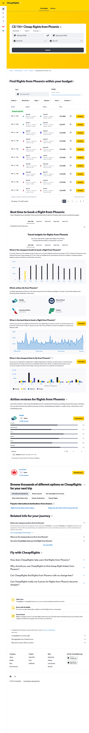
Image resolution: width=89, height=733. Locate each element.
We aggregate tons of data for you (48, 639)
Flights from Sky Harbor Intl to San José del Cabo (63, 508)
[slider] (81, 95)
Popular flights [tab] (53, 498)
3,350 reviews (23, 421)
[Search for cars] (3, 17)
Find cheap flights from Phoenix (22, 533)
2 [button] (68, 201)
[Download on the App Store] (72, 662)
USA (26, 70)
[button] (3, 3)
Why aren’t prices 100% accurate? (48, 642)
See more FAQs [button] (47, 545)
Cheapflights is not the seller (48, 636)
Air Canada (22, 469)
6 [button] (80, 201)
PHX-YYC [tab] (39, 221)
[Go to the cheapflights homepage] (14, 3)
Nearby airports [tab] (37, 493)
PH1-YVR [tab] (30, 221)
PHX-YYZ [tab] (65, 221)
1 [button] (64, 201)
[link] (78, 418)
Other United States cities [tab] (20, 498)
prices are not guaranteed (49, 630)
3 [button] (72, 201)
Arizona (31, 70)
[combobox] (37, 31)
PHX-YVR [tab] (47, 221)
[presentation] (61, 27)
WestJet (21, 415)
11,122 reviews (24, 475)
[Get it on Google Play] (72, 658)
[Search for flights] (3, 9)
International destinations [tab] (20, 493)
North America (18, 70)
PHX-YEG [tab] (56, 221)
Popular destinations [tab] (38, 498)
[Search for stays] (3, 13)
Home (11, 70)
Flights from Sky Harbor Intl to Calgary (22, 508)
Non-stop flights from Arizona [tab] (55, 493)
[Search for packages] (3, 21)
